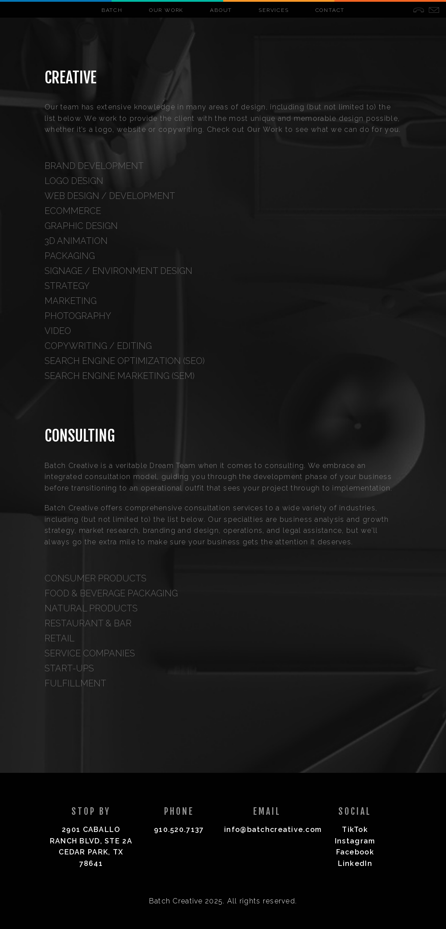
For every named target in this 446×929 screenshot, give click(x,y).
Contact (330, 10)
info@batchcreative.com (273, 829)
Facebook (355, 852)
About (221, 10)
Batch (112, 10)
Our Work (166, 10)
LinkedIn (355, 863)
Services (274, 10)
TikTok (355, 829)
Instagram (355, 841)
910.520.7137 (179, 829)
